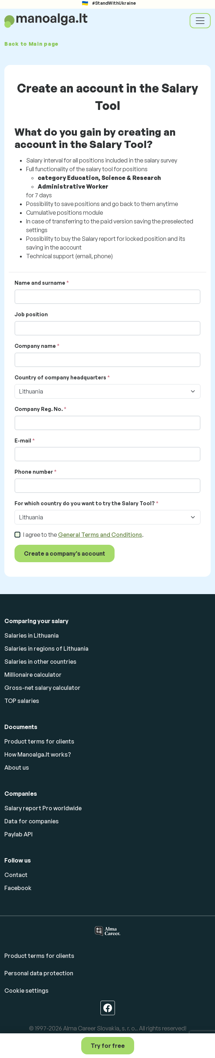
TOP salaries (21, 700)
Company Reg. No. (39, 409)
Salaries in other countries (40, 661)
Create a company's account (64, 553)
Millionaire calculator (33, 674)
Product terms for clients (39, 741)
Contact (16, 874)
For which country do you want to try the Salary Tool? (85, 503)
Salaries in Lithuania (31, 635)
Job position (31, 314)
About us (16, 767)
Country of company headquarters (60, 377)
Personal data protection (38, 973)
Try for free (108, 1045)
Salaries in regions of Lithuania (46, 648)
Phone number (34, 472)
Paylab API (18, 834)
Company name (35, 346)
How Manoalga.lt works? (37, 754)
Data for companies (31, 821)
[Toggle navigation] (200, 20)
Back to (31, 44)
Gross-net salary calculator (42, 687)
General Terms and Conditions (100, 534)
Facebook (18, 888)
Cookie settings (26, 990)
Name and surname (40, 283)
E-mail (23, 440)
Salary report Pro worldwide (43, 808)
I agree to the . (83, 534)
